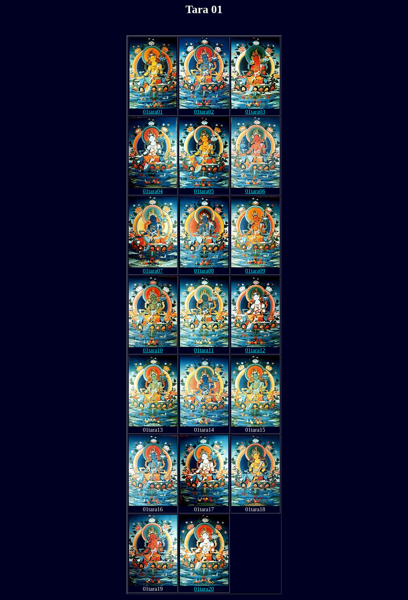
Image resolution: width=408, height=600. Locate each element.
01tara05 (204, 188)
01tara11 (204, 347)
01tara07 (153, 268)
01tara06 (255, 188)
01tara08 (204, 268)
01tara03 (255, 109)
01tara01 (152, 109)
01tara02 (204, 109)
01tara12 (255, 347)
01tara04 (153, 188)
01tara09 (255, 268)
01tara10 (153, 347)
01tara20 (204, 586)
